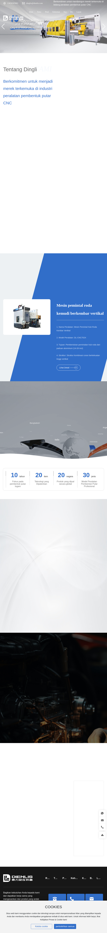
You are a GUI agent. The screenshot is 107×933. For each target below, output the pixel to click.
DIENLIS (60, 300)
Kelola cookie (41, 926)
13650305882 (12, 3)
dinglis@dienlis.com (34, 3)
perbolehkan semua (65, 926)
